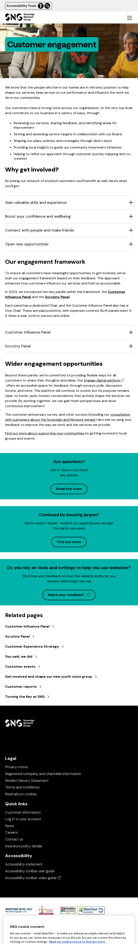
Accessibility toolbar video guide (33, 878)
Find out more (69, 542)
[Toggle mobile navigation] (129, 17)
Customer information (23, 812)
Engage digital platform (104, 380)
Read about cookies (21, 794)
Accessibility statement (24, 864)
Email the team (69, 489)
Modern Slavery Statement (27, 780)
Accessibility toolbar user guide (30, 871)
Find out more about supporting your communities (44, 433)
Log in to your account (23, 819)
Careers (11, 832)
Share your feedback (72, 594)
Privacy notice (16, 767)
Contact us (14, 839)
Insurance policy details (23, 846)
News (9, 826)
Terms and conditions (22, 787)
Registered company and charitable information (43, 774)
